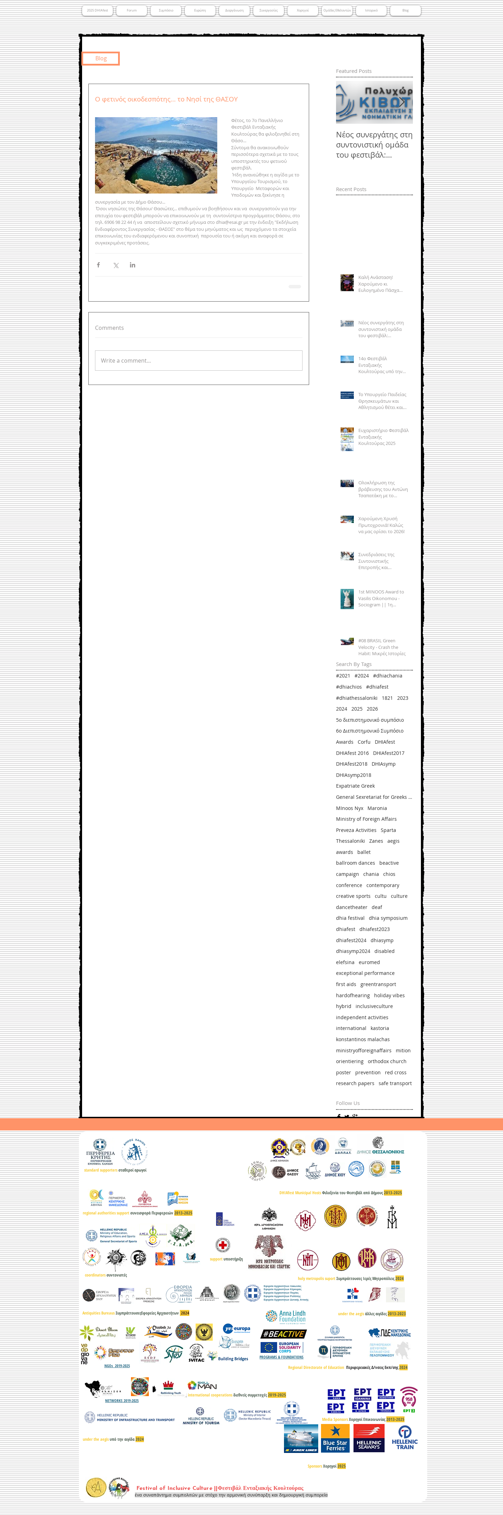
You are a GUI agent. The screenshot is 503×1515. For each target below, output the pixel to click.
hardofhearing (353, 995)
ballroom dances (355, 862)
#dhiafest (377, 686)
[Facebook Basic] (339, 1117)
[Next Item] (402, 102)
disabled (384, 951)
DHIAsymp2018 (353, 775)
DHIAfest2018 (351, 763)
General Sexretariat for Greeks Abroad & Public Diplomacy (374, 797)
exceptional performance (365, 973)
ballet (364, 852)
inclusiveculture (374, 1006)
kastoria (380, 1028)
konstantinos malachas (363, 1039)
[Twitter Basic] (347, 1117)
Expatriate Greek (355, 785)
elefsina (345, 962)
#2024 (362, 675)
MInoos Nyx (349, 808)
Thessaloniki (350, 841)
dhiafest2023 (374, 929)
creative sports (353, 896)
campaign (347, 874)
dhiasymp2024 (353, 951)
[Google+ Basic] (355, 1117)
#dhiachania (387, 675)
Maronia (377, 808)
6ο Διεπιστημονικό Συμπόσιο (369, 730)
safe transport (395, 1083)
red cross (396, 1072)
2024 (341, 708)
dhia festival (350, 918)
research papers (355, 1083)
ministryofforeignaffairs (364, 1050)
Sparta (388, 830)
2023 (402, 698)
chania (371, 874)
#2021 (343, 675)
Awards (344, 741)
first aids (346, 984)
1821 (387, 698)
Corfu (364, 741)
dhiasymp (382, 940)
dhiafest (345, 929)
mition (403, 1050)
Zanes (376, 841)
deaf (377, 907)
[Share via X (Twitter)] (115, 265)
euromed (369, 962)
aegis (393, 841)
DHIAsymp (384, 763)
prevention (368, 1072)
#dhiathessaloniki (357, 698)
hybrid (343, 1006)
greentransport (378, 984)
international (351, 1028)
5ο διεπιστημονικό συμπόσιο (370, 720)
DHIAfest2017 (388, 753)
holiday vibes (389, 995)
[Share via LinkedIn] (132, 265)
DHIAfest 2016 (352, 753)
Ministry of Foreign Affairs (366, 819)
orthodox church (387, 1061)
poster (343, 1072)
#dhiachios (349, 686)
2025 (357, 708)
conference (349, 885)
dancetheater (351, 907)
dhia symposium (388, 918)
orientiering (350, 1061)
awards (344, 852)
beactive (389, 862)
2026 (372, 708)
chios (389, 874)
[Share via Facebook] (98, 265)
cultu (381, 896)
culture (399, 896)
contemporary (382, 885)
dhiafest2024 (351, 940)
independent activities (362, 1017)
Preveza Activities (356, 830)
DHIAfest (385, 741)
